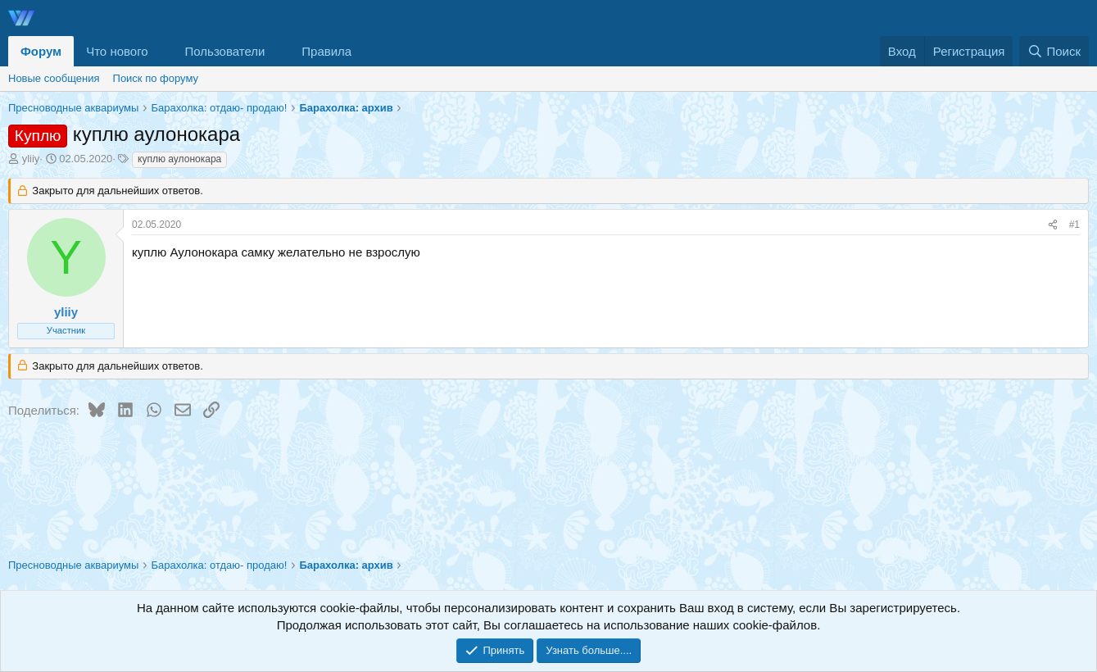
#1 (1074, 224)
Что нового (116, 51)
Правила (326, 51)
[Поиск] (1054, 51)
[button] (161, 51)
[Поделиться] (1052, 225)
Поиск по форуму (155, 78)
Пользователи (225, 51)
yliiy (31, 158)
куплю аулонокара (179, 159)
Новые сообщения (54, 78)
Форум (40, 51)
